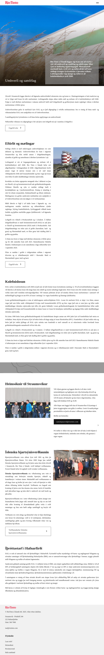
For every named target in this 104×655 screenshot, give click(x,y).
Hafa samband (10, 653)
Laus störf (8, 642)
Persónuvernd (10, 650)
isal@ (7, 629)
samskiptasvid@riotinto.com (67, 422)
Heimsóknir (9, 646)
